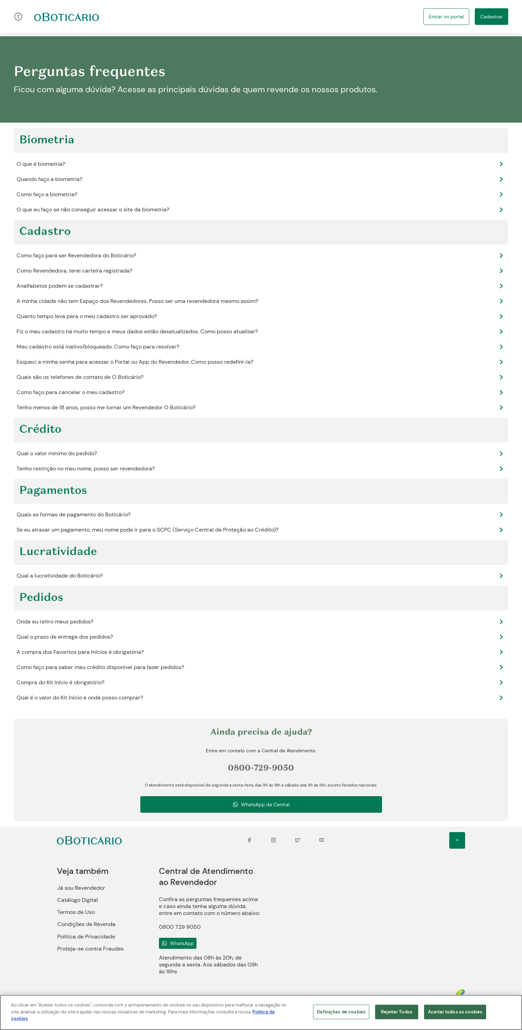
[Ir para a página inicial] (66, 16)
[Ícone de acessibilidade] (18, 16)
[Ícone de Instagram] (273, 840)
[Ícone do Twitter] (297, 840)
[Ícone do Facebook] (249, 840)
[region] (261, 1012)
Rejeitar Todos (396, 1012)
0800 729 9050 (180, 927)
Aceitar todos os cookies (455, 1012)
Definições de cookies (341, 1012)
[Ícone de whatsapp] (261, 804)
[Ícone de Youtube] (322, 840)
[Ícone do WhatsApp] (178, 943)
